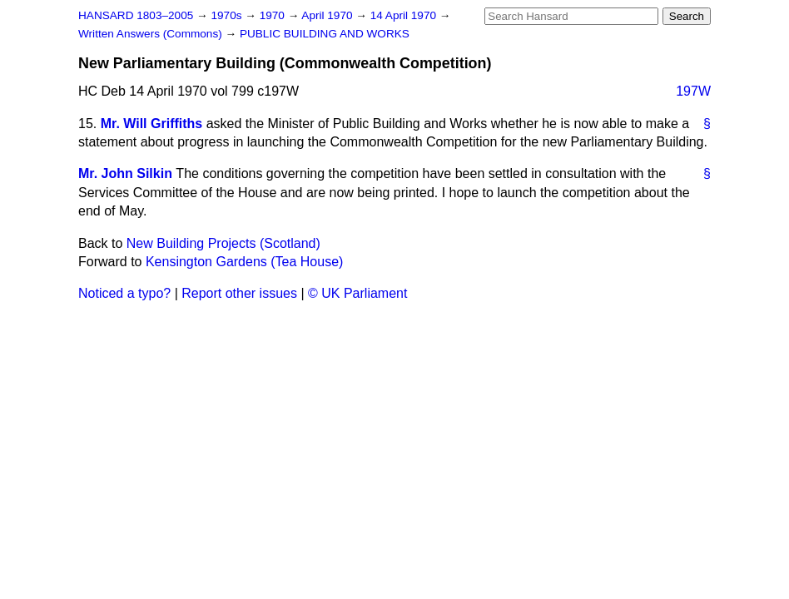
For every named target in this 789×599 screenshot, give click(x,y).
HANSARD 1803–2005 (135, 15)
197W (693, 91)
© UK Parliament (357, 293)
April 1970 (328, 15)
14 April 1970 (404, 15)
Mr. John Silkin (125, 173)
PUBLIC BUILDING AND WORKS (324, 33)
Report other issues (239, 293)
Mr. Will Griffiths (152, 123)
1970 (274, 15)
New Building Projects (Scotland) (223, 243)
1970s (228, 15)
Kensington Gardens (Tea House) (244, 262)
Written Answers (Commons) (152, 33)
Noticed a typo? (124, 293)
